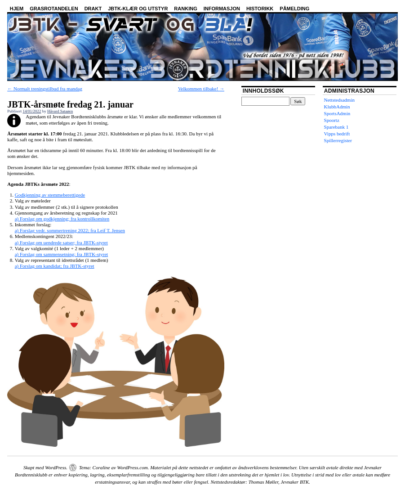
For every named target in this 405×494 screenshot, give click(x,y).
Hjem (17, 8)
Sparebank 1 (336, 127)
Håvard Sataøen (60, 111)
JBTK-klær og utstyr (138, 8)
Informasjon (222, 8)
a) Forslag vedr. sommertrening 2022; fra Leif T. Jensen (70, 230)
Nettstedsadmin (339, 100)
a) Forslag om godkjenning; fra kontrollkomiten (62, 218)
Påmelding (294, 8)
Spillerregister (338, 140)
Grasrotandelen (54, 8)
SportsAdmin (337, 113)
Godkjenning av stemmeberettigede (50, 195)
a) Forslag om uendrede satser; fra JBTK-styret (61, 242)
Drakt (93, 8)
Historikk (259, 8)
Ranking (185, 8)
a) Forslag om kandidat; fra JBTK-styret (54, 266)
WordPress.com (132, 467)
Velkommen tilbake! (201, 88)
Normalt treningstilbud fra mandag (44, 88)
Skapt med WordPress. (45, 467)
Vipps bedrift (337, 133)
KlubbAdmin (337, 106)
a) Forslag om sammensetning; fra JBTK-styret (61, 254)
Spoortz (331, 120)
